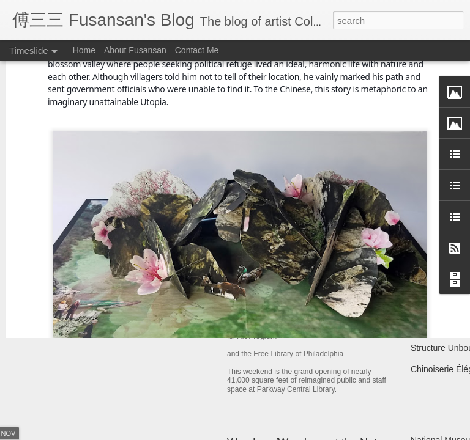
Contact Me (197, 50)
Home (84, 50)
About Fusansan (135, 50)
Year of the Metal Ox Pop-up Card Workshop (170, 284)
